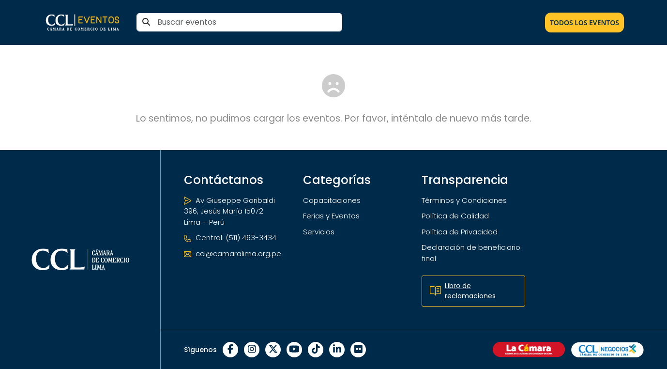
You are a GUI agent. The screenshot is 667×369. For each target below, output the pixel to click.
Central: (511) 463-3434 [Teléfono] (230, 237)
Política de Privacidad (460, 232)
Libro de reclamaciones (463, 291)
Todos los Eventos (584, 22)
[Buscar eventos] (239, 22)
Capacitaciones (332, 200)
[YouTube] (294, 349)
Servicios (318, 232)
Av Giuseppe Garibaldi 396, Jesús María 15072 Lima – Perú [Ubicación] (229, 211)
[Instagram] (251, 349)
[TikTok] (315, 349)
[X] (273, 349)
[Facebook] (230, 349)
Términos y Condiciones (464, 200)
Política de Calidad (455, 216)
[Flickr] (358, 349)
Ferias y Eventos (331, 216)
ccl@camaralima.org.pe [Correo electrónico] (232, 253)
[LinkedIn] (337, 349)
